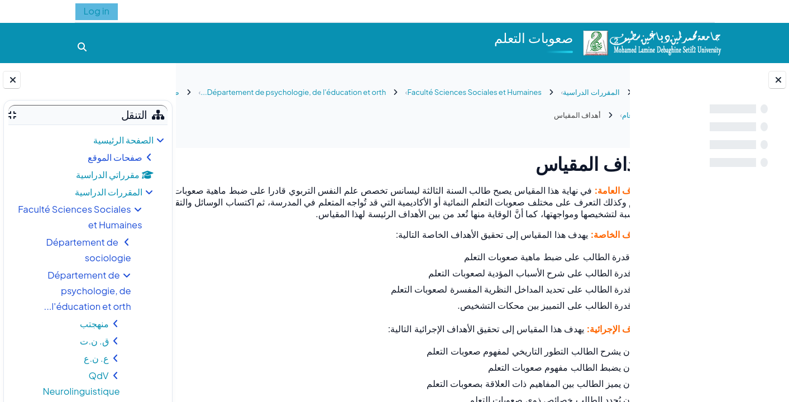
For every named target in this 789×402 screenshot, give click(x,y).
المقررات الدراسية (108, 192)
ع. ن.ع (96, 358)
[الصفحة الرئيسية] (651, 41)
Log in (96, 11)
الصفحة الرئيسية (123, 140)
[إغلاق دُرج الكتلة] (12, 80)
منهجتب (94, 323)
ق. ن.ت (94, 341)
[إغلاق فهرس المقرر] (777, 80)
